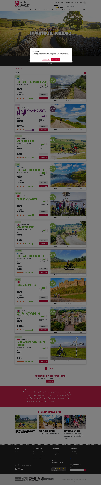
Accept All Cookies (55, 59)
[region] (51, 55)
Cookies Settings (46, 59)
